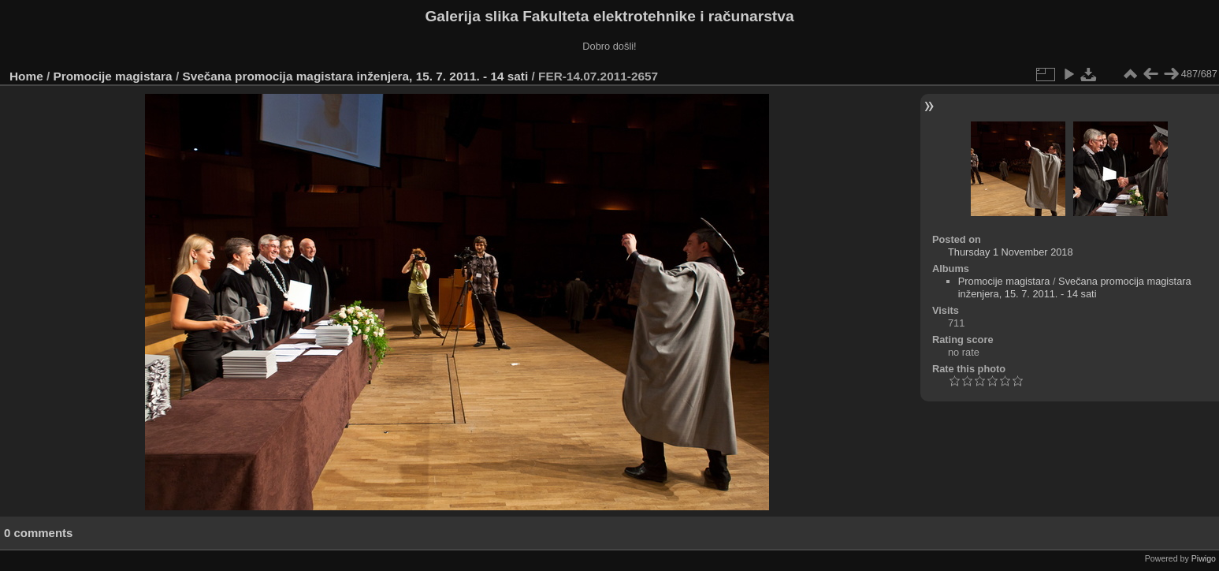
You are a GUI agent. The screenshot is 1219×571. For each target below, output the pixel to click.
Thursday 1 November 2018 (1010, 252)
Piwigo (1203, 558)
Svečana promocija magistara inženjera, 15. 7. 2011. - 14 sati (355, 76)
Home (26, 76)
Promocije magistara (113, 76)
